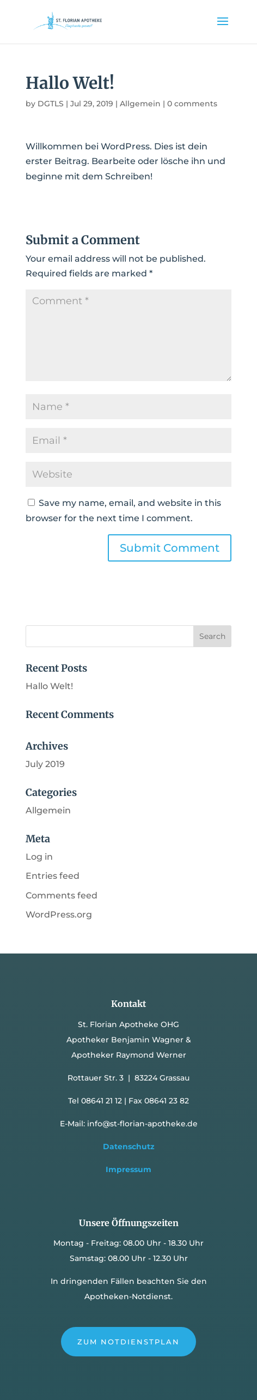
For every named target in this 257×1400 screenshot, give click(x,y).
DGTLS (51, 103)
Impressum (128, 1169)
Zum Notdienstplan (128, 1341)
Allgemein (140, 103)
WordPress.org (59, 914)
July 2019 (45, 764)
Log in (39, 857)
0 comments (192, 103)
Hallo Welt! (49, 686)
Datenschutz (129, 1146)
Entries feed (52, 876)
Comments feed (61, 895)
